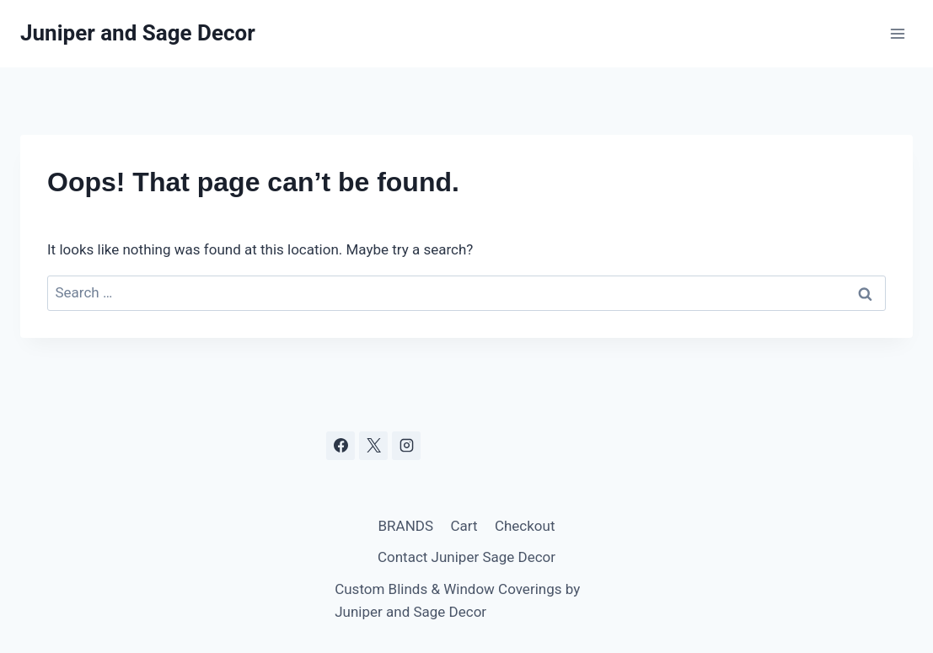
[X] (373, 445)
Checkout (525, 525)
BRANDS (406, 525)
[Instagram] (406, 445)
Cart (463, 525)
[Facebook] (340, 445)
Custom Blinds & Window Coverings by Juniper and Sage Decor (457, 600)
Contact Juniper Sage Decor (466, 557)
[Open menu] (897, 33)
